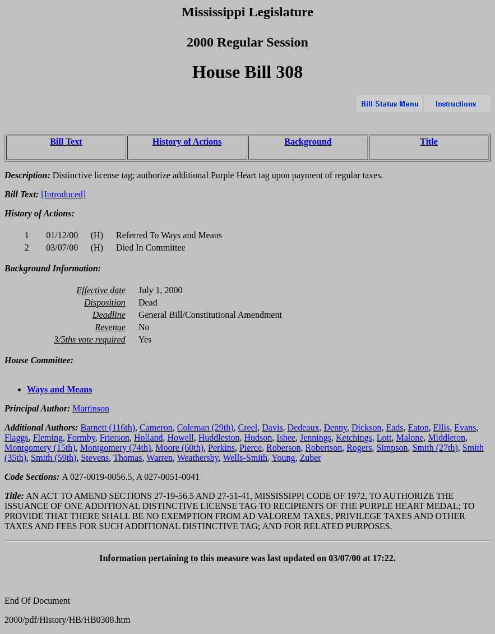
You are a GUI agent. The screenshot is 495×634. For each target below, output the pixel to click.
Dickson (366, 427)
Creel (248, 427)
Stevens (95, 457)
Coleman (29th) (205, 427)
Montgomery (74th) (115, 447)
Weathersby (198, 457)
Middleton (446, 437)
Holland (148, 437)
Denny (335, 427)
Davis (272, 427)
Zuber (310, 457)
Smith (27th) (435, 447)
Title (429, 141)
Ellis (441, 427)
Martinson (90, 408)
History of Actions (187, 141)
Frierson (114, 437)
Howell (181, 437)
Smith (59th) (53, 457)
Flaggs (16, 437)
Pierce (250, 447)
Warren (159, 457)
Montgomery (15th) (40, 447)
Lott (384, 437)
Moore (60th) (179, 447)
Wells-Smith (245, 457)
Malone (410, 437)
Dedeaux (304, 427)
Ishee (285, 437)
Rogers (359, 447)
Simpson (392, 447)
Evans (465, 427)
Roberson (283, 447)
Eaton (418, 427)
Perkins (221, 447)
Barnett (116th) (107, 427)
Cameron (156, 427)
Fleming (48, 437)
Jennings (315, 437)
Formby (81, 437)
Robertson (323, 447)
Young (283, 457)
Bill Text (66, 141)
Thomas (127, 457)
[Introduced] (63, 194)
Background (307, 141)
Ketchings (354, 437)
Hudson (258, 437)
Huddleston (219, 437)
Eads (394, 427)
